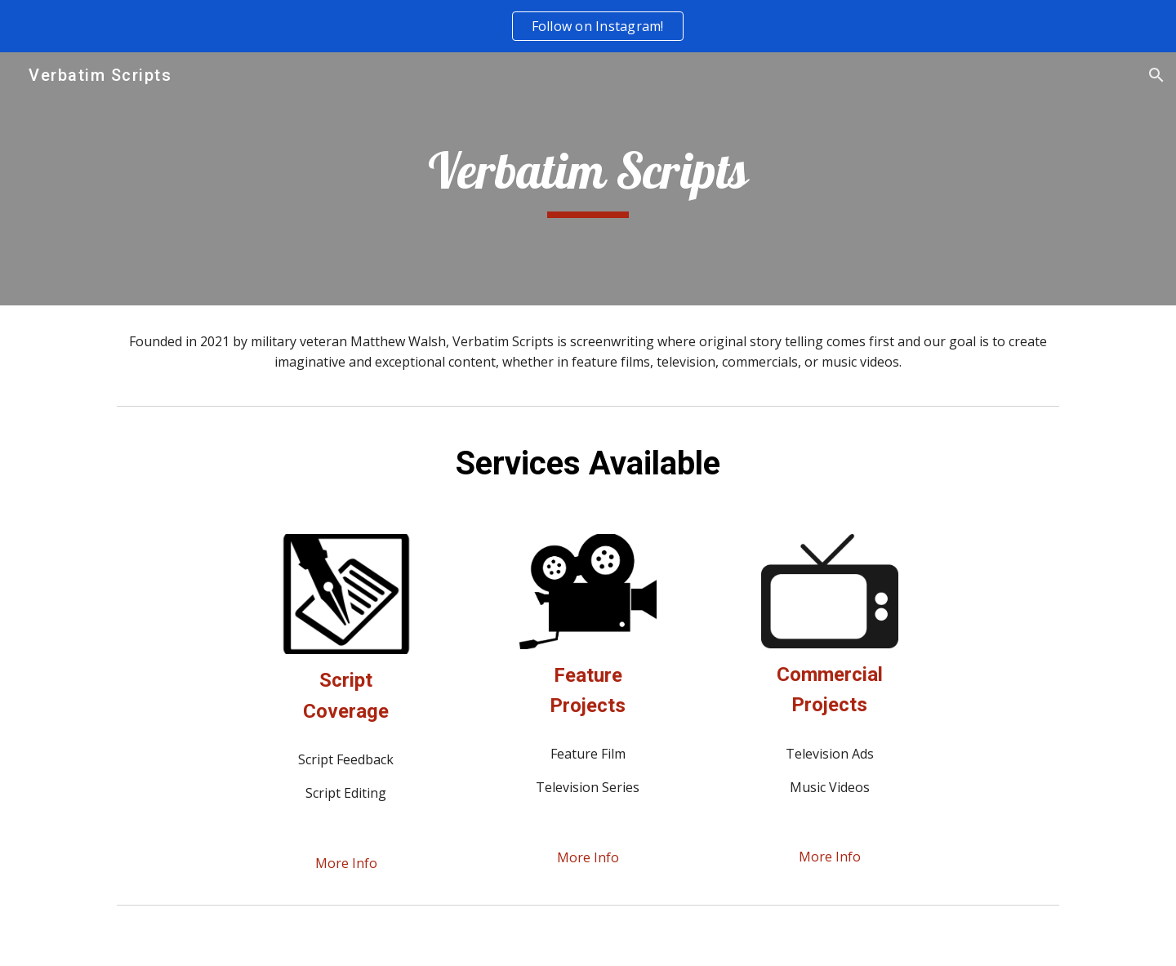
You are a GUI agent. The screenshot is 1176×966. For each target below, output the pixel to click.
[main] (588, 179)
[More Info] (346, 863)
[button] (1156, 75)
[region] (588, 26)
